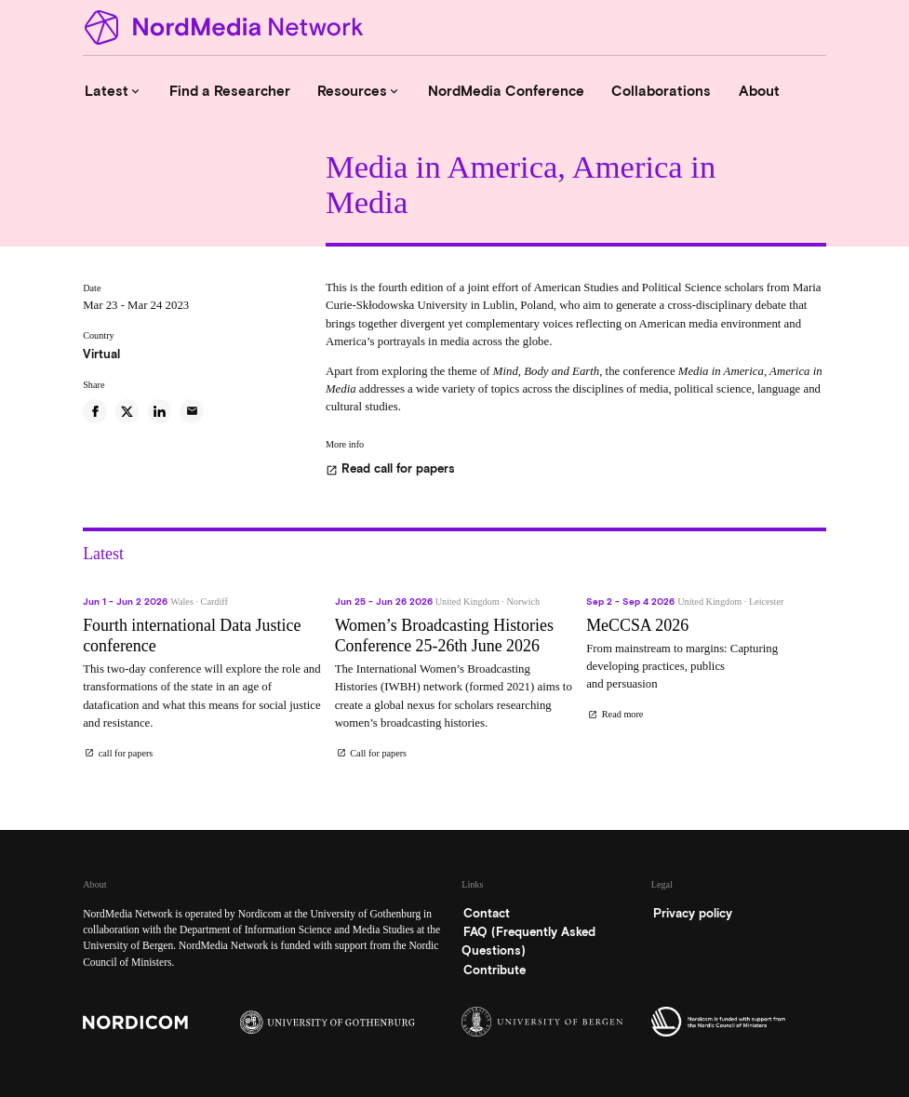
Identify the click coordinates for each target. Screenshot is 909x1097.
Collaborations (661, 91)
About (759, 91)
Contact (486, 913)
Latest (113, 91)
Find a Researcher (229, 91)
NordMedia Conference (506, 91)
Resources (359, 91)
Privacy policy (692, 913)
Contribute (494, 970)
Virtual (101, 354)
